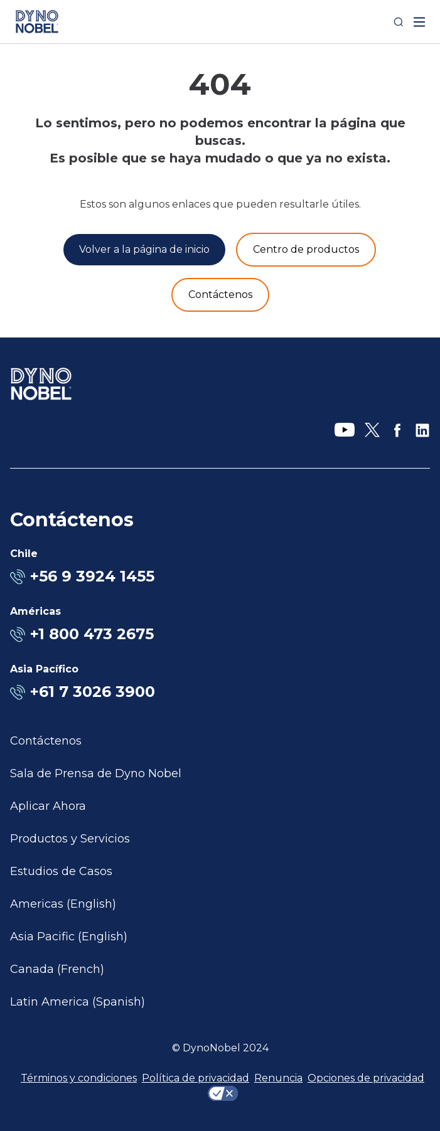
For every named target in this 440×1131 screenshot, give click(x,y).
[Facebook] (397, 430)
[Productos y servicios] (306, 250)
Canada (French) (57, 969)
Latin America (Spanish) (77, 1002)
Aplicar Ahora (48, 806)
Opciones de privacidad (366, 1078)
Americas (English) (63, 904)
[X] (372, 430)
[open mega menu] (419, 22)
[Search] (399, 22)
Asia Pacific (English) (68, 936)
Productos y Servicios (70, 839)
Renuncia (278, 1078)
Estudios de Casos (61, 871)
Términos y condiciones (79, 1078)
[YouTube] (345, 430)
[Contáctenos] (220, 295)
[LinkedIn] (422, 430)
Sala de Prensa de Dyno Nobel (95, 773)
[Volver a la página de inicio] (144, 249)
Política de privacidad (195, 1078)
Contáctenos (46, 741)
